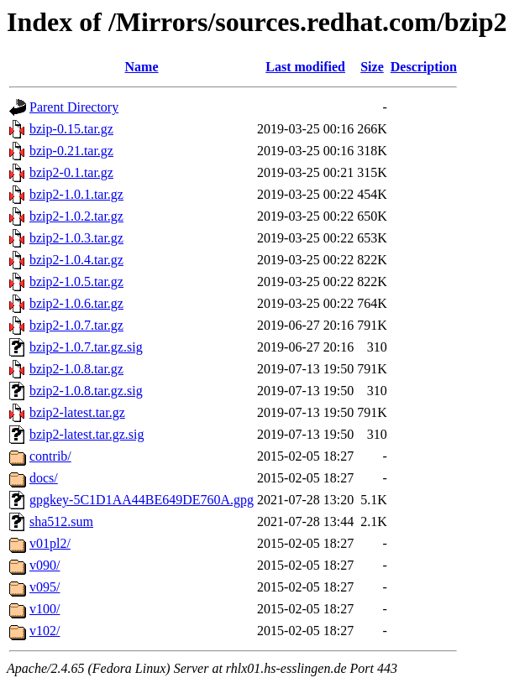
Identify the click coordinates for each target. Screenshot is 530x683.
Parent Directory (73, 107)
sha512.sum (61, 521)
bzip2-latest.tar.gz (77, 412)
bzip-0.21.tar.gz (71, 150)
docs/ (43, 478)
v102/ (44, 630)
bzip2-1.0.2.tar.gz (76, 216)
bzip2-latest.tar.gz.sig (86, 434)
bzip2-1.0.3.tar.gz (76, 238)
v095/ (44, 587)
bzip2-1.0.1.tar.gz (76, 194)
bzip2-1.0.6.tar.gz (76, 303)
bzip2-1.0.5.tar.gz (76, 281)
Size (372, 67)
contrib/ (50, 456)
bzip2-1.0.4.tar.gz (76, 260)
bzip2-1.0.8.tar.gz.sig (86, 390)
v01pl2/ (50, 543)
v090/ (44, 565)
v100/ (44, 609)
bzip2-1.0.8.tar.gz (76, 369)
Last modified (305, 67)
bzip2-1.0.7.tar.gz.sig (86, 347)
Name (142, 67)
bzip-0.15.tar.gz (71, 129)
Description (424, 67)
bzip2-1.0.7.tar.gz (76, 325)
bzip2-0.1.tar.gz (71, 172)
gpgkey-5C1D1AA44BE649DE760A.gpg (141, 500)
